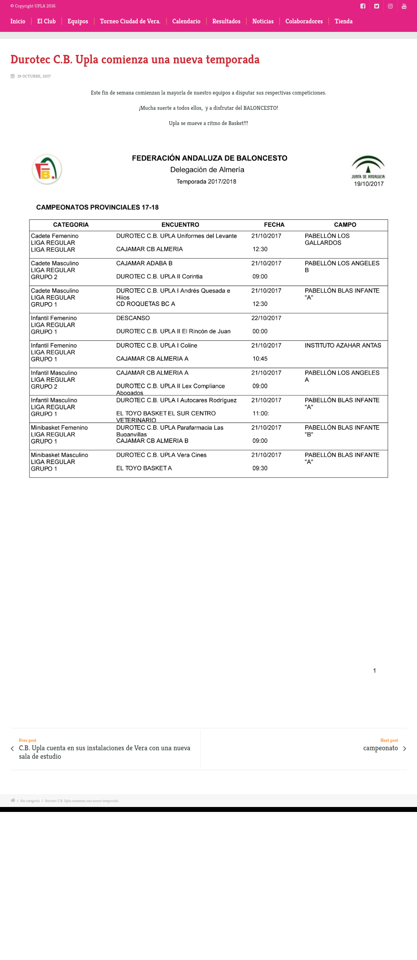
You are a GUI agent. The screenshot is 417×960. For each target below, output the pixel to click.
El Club (46, 21)
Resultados (226, 21)
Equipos (78, 21)
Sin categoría (30, 800)
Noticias (262, 21)
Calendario (186, 21)
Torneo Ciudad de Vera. (130, 21)
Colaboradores (304, 21)
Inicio (18, 21)
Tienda (344, 21)
